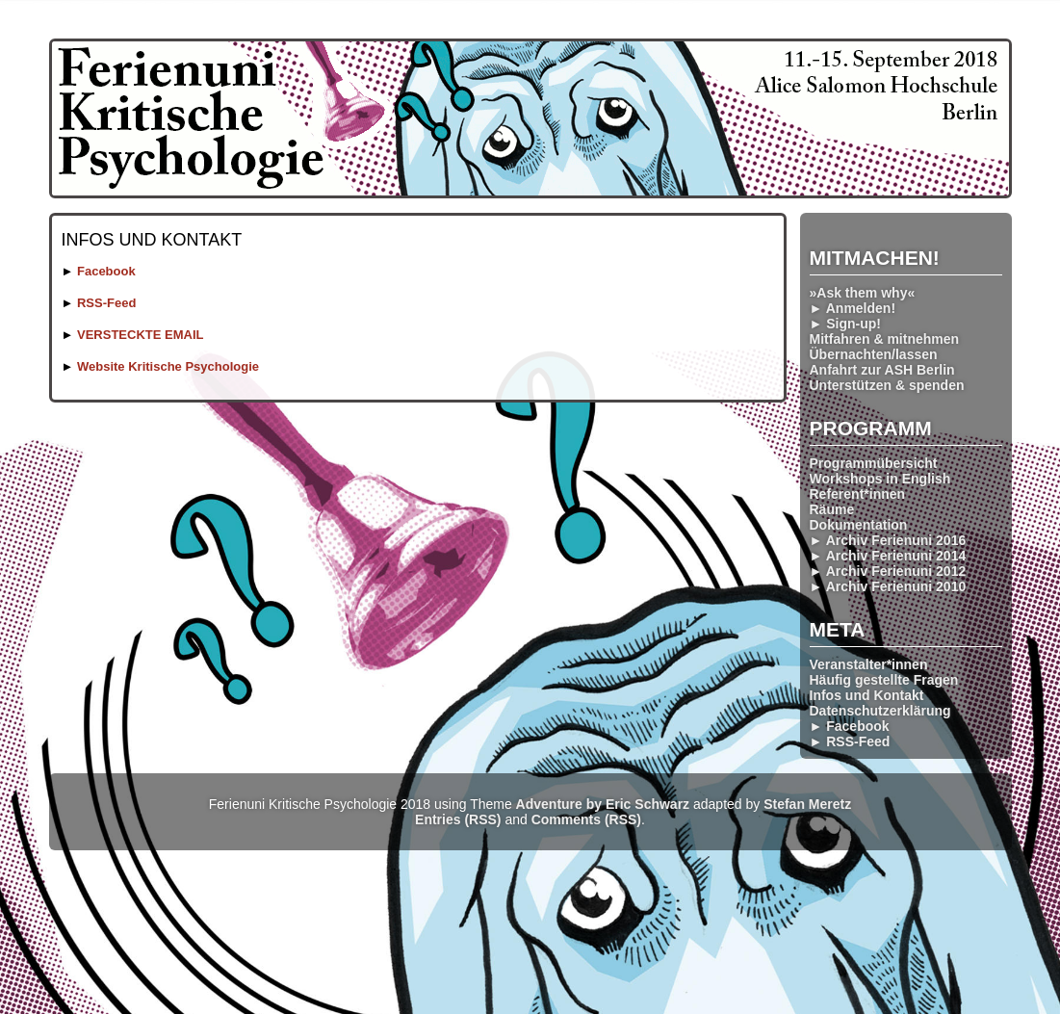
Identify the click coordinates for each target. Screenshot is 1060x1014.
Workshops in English (880, 478)
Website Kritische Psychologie (168, 366)
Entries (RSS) (458, 819)
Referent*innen (858, 494)
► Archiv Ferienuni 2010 (888, 586)
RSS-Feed (106, 303)
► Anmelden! (853, 308)
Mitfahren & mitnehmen (885, 339)
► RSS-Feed (850, 741)
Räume (832, 509)
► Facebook (850, 726)
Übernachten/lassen (874, 354)
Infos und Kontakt (867, 695)
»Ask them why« (863, 292)
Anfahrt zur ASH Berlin (882, 369)
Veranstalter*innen (869, 664)
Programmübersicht (874, 463)
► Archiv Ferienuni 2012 (888, 571)
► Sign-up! (846, 323)
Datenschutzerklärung (880, 710)
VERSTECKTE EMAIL (140, 334)
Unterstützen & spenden (887, 385)
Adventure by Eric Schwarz (603, 804)
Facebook (106, 271)
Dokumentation (859, 525)
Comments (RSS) (586, 819)
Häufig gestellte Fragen (884, 680)
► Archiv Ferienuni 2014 (888, 555)
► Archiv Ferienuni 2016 (888, 540)
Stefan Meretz (807, 804)
